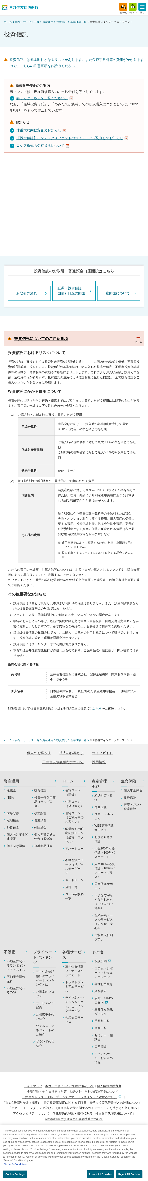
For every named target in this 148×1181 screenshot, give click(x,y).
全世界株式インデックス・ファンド (111, 21)
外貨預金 (13, 827)
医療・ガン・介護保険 (133, 806)
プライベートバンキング (42, 957)
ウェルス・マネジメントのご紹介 (45, 1030)
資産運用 (47, 21)
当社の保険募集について (101, 1091)
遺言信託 (100, 807)
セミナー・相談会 (103, 1037)
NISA (10, 797)
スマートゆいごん (103, 816)
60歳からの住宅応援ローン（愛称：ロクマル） (74, 835)
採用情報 (99, 762)
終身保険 (130, 797)
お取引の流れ (26, 293)
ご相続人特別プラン (103, 937)
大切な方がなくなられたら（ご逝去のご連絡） (103, 902)
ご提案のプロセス (45, 994)
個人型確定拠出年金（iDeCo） (45, 836)
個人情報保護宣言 (109, 1086)
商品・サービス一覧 (27, 21)
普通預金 (40, 820)
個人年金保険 (133, 790)
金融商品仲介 (43, 846)
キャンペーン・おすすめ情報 (103, 1058)
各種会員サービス (74, 1020)
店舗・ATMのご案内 (103, 1000)
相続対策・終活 (103, 797)
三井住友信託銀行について (63, 762)
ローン (68, 781)
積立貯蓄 (40, 813)
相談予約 (102, 961)
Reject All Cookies (129, 1174)
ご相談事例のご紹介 (45, 1016)
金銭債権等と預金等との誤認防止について (74, 1119)
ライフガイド (102, 753)
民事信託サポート (103, 886)
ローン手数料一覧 (74, 896)
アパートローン (74, 850)
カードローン (74, 880)
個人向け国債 (16, 846)
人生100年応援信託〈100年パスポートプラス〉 (104, 870)
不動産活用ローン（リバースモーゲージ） (74, 866)
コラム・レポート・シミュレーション (103, 973)
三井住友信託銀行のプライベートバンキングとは (45, 978)
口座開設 (100, 1046)
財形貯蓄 (13, 813)
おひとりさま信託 (103, 839)
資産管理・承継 (101, 784)
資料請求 (100, 991)
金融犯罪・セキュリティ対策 (47, 1091)
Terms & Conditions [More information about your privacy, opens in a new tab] (16, 1164)
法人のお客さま (71, 753)
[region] (74, 1153)
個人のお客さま (39, 753)
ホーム (8, 21)
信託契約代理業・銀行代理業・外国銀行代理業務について (92, 1113)
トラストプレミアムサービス (74, 986)
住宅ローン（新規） (73, 792)
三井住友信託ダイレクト (103, 1011)
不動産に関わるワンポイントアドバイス (16, 965)
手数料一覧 (102, 1021)
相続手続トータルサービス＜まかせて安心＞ (103, 922)
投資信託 (61, 21)
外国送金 (40, 827)
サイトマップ (33, 1086)
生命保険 (128, 781)
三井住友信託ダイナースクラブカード (74, 971)
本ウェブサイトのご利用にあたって (69, 1086)
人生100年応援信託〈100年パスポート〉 (104, 853)
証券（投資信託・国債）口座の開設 (71, 290)
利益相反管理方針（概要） (22, 1102)
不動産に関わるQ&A (16, 990)
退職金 (11, 790)
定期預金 (13, 820)
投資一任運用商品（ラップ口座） (45, 802)
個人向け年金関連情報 (17, 836)
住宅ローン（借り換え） (74, 804)
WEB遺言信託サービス (104, 827)
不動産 (9, 952)
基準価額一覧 (78, 21)
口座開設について (116, 293)
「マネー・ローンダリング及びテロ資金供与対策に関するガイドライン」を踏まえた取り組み (72, 1108)
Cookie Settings (14, 1174)
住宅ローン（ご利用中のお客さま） (74, 817)
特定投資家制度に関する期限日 (65, 1102)
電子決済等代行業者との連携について (115, 1102)
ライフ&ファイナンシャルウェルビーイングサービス (75, 1004)
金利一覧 (71, 887)
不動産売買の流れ (16, 979)
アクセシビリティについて (31, 1113)
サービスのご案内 (45, 1005)
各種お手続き (103, 984)
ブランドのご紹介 (45, 1043)
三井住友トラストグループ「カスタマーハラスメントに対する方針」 (71, 1097)
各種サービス (71, 954)
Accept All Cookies (100, 1174)
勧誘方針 (76, 1091)
